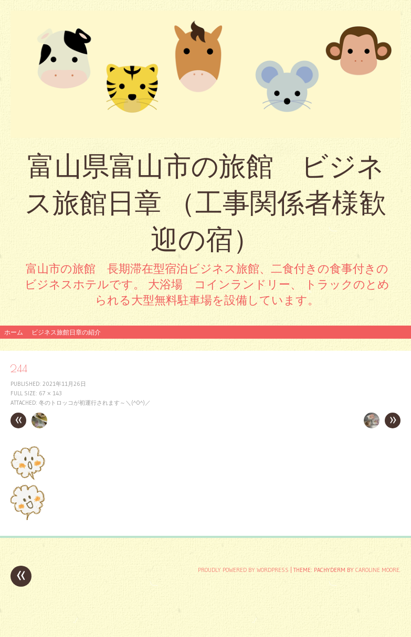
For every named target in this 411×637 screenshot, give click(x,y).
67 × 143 (50, 393)
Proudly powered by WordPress (243, 570)
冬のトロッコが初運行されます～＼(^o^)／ (95, 402)
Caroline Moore (377, 570)
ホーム (13, 332)
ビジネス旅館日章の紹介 (66, 332)
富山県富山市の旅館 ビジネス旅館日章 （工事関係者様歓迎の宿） (205, 202)
